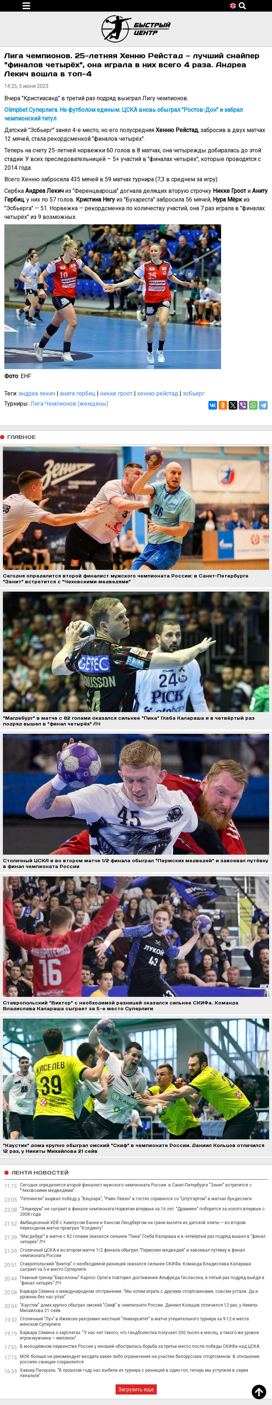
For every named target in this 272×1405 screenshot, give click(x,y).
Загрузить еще (136, 1389)
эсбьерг (193, 393)
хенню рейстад (157, 393)
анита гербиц (77, 393)
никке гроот (116, 393)
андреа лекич (37, 393)
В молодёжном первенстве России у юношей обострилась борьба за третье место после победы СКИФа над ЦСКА (139, 1346)
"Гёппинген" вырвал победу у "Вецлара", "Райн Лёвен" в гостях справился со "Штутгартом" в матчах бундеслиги (136, 1198)
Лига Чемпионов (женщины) (69, 403)
